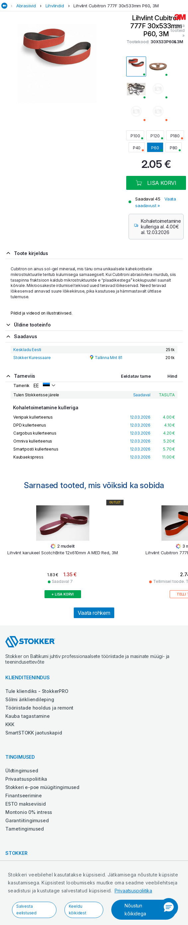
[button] (168, 907)
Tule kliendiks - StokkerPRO (36, 691)
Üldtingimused (21, 770)
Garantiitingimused (26, 820)
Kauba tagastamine (27, 716)
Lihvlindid (55, 5)
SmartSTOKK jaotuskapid (33, 732)
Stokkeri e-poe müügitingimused (42, 787)
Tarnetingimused (24, 829)
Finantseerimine (23, 795)
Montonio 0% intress (28, 812)
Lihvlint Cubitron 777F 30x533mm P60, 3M (115, 5)
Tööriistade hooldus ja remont (39, 708)
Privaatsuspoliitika (133, 890)
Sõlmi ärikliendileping (29, 699)
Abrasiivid (26, 5)
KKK (9, 724)
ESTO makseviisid (25, 804)
